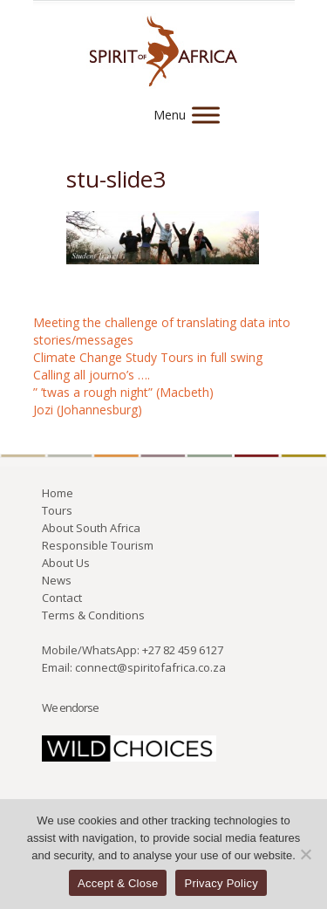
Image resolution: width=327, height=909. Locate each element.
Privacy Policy (220, 883)
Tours (57, 510)
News (57, 580)
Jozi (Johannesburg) (87, 409)
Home (57, 493)
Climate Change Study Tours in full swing (147, 357)
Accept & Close (118, 883)
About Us (66, 563)
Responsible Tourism (97, 545)
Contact (62, 597)
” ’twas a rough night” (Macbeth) (123, 392)
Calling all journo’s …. (91, 374)
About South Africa (91, 528)
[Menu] (206, 114)
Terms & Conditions (93, 615)
